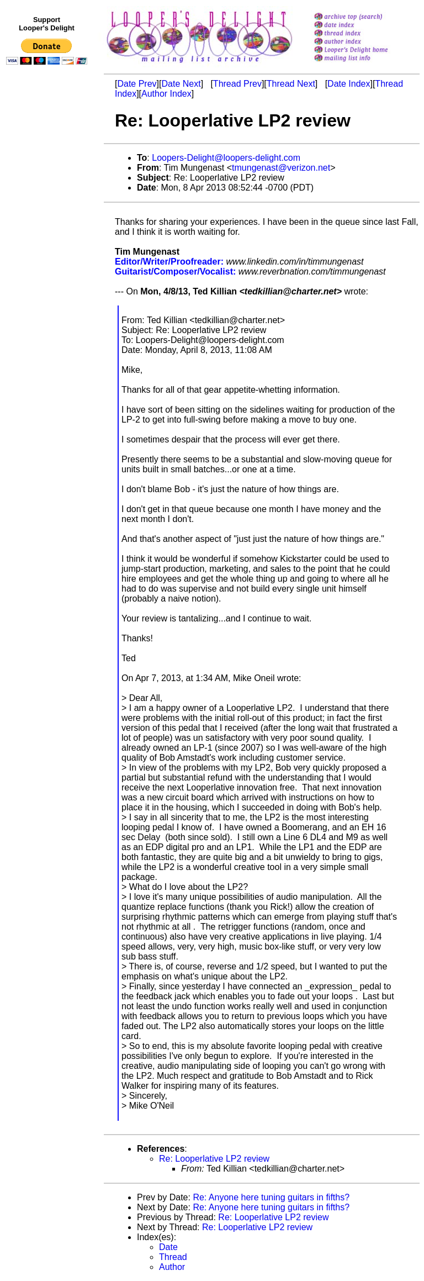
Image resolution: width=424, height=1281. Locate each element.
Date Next (180, 83)
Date (168, 1247)
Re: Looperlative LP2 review (214, 1158)
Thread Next (291, 83)
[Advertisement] (48, 296)
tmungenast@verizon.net (281, 167)
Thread (173, 1257)
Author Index (166, 93)
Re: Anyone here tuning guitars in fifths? (271, 1197)
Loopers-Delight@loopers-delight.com (226, 157)
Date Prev (136, 83)
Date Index (348, 83)
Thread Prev (237, 83)
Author (172, 1267)
